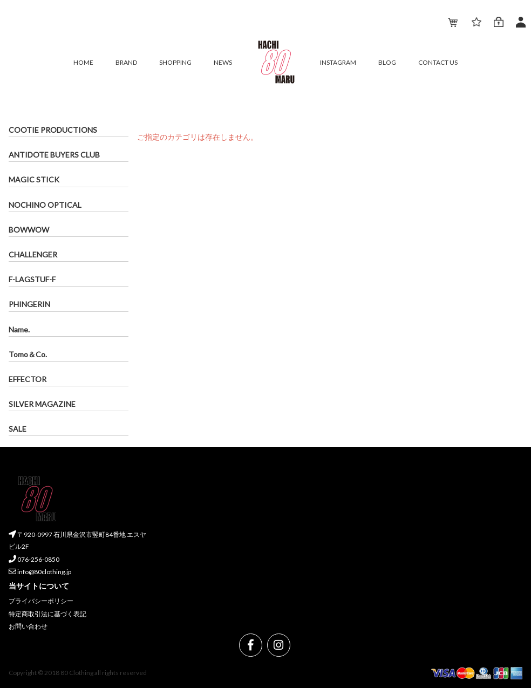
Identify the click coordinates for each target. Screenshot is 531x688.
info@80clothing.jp (40, 572)
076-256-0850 (34, 559)
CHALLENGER (33, 254)
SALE (17, 428)
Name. (19, 329)
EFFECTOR (27, 379)
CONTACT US (438, 62)
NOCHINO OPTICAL (45, 204)
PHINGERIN (29, 304)
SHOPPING (175, 62)
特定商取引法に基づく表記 (47, 614)
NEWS (223, 62)
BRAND (126, 62)
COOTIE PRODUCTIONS (53, 129)
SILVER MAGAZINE (42, 403)
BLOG (387, 62)
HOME (83, 62)
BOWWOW (29, 229)
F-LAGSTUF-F (32, 279)
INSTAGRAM (338, 62)
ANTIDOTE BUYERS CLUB (54, 154)
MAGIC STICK (34, 179)
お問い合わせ (28, 627)
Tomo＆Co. (28, 354)
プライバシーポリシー (41, 601)
